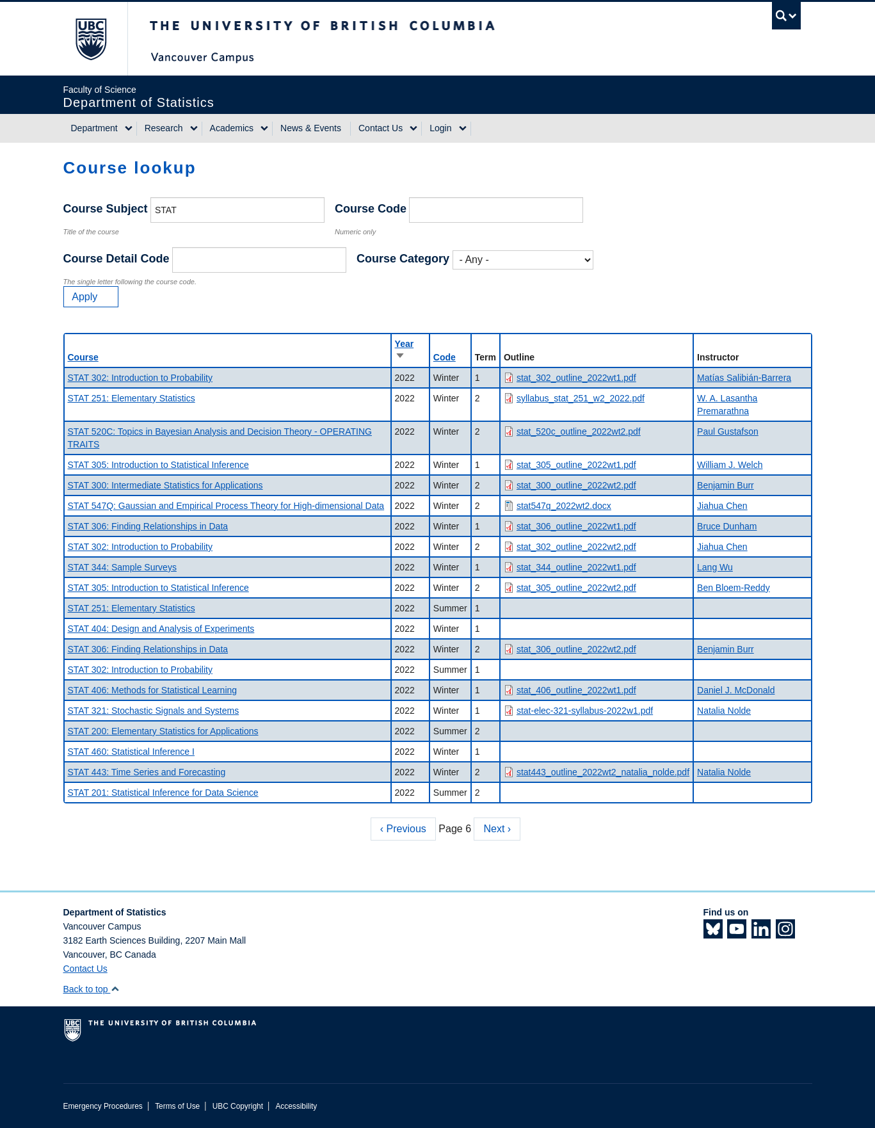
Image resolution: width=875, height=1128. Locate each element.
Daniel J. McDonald (736, 690)
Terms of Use (177, 1106)
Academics (231, 128)
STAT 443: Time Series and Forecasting (147, 772)
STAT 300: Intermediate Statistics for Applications (165, 485)
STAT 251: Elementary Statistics (131, 398)
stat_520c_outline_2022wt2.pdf (579, 431)
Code (444, 357)
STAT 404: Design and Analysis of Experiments (161, 629)
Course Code (370, 208)
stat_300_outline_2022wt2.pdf (576, 485)
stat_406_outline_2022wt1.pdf (576, 690)
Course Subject (105, 208)
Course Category (403, 258)
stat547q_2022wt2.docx (564, 506)
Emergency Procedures (103, 1106)
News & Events (310, 128)
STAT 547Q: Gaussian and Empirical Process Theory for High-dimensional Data (226, 506)
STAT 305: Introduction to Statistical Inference (158, 465)
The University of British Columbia (90, 39)
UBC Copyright (238, 1106)
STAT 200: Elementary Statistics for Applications (163, 731)
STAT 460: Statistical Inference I (131, 751)
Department (94, 128)
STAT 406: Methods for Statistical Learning (152, 690)
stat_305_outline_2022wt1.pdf (576, 465)
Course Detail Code (116, 258)
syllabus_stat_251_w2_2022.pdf (581, 398)
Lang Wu (715, 567)
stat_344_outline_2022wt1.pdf (576, 567)
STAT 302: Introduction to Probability (140, 378)
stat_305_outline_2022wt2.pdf (576, 588)
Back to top (91, 989)
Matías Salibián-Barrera (744, 378)
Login (440, 128)
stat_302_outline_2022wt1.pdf (576, 378)
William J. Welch (729, 465)
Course (83, 357)
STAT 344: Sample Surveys (122, 567)
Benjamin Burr (725, 485)
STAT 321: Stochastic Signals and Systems (153, 710)
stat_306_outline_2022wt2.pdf (576, 649)
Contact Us (380, 128)
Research (164, 128)
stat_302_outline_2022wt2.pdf (576, 547)
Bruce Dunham (727, 526)
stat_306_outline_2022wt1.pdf (576, 526)
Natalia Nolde (724, 710)
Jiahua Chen (722, 506)
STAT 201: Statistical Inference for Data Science (163, 792)
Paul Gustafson (728, 431)
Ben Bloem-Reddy (733, 588)
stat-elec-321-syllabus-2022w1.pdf (585, 710)
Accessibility (296, 1106)
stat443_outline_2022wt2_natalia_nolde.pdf (603, 772)
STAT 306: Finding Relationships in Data (148, 526)
